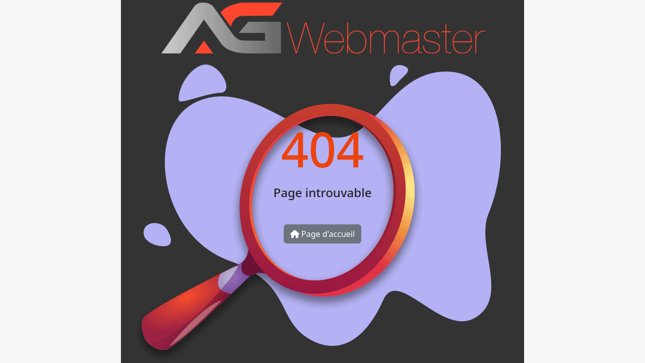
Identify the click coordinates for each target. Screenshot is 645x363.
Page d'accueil (322, 233)
